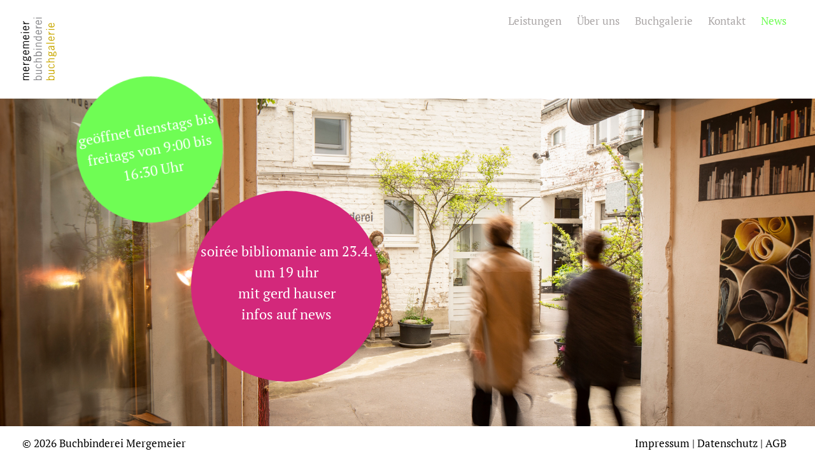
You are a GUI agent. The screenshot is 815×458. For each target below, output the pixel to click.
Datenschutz (727, 443)
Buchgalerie (664, 20)
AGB (775, 443)
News (773, 20)
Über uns (598, 20)
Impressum (662, 443)
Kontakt (727, 20)
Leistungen (535, 20)
